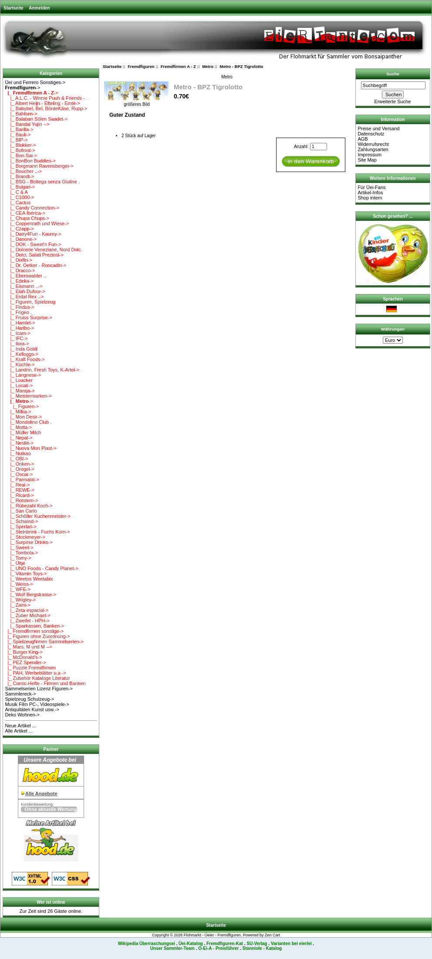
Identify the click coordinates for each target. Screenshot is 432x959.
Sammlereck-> (20, 693)
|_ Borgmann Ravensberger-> (39, 166)
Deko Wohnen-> (22, 714)
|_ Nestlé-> (19, 443)
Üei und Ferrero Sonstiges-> (35, 82)
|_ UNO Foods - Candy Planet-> (41, 568)
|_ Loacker (18, 380)
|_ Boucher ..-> (23, 171)
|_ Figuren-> (22, 406)
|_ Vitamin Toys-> (26, 573)
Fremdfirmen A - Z (178, 66)
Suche (392, 73)
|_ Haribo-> (19, 328)
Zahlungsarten (373, 149)
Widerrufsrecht (373, 144)
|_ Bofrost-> (20, 150)
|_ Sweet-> (19, 547)
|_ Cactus (17, 202)
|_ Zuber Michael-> (27, 615)
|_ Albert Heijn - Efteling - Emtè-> (42, 103)
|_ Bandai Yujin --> (27, 124)
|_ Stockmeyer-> (25, 537)
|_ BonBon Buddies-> (30, 160)
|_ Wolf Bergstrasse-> (30, 594)
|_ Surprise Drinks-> (29, 542)
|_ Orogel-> (19, 469)
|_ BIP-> (16, 139)
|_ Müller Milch (23, 432)
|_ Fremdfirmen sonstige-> (34, 631)
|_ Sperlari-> (20, 526)
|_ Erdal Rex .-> (24, 296)
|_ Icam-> (17, 333)
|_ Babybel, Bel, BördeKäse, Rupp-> (46, 108)
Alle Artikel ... (19, 730)
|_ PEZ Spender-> (25, 662)
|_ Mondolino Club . (28, 422)
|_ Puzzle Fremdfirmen (30, 667)
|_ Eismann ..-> (23, 286)
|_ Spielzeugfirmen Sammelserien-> (44, 641)
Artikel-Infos (370, 192)
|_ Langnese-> (23, 375)
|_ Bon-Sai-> (21, 155)
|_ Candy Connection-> (32, 207)
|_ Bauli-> (17, 134)
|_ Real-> (17, 484)
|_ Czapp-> (19, 228)
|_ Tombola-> (21, 552)
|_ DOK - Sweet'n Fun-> (33, 244)
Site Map (367, 159)
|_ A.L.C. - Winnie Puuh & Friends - (44, 98)
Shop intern (370, 197)
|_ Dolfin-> (18, 260)
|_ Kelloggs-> (21, 354)
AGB (363, 139)
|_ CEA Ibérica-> (25, 213)
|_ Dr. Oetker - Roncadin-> (35, 265)
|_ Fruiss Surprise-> (28, 317)
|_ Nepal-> (18, 437)
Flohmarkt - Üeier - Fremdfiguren (212, 935)
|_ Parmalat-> (22, 479)
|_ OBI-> (16, 458)
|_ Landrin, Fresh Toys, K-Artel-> (42, 369)
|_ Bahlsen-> (21, 113)
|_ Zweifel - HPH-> (27, 620)
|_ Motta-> (18, 427)
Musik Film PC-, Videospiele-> (37, 704)
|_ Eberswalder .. (25, 275)
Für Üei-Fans (371, 187)
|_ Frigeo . (18, 312)
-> (22, 87)
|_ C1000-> (19, 197)
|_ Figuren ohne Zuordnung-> (37, 636)
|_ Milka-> (18, 411)
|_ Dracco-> (20, 270)
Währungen (393, 329)
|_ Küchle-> (19, 364)
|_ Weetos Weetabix (29, 578)
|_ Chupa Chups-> (27, 218)
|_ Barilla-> (19, 129)
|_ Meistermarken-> (28, 395)
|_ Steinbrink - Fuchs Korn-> (37, 531)
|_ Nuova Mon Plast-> (30, 448)
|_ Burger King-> (23, 652)
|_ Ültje (15, 563)
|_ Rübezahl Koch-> (28, 505)
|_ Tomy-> (18, 558)
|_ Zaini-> (17, 605)
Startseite (13, 8)
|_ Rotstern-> (21, 500)
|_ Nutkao (17, 453)
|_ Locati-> (19, 385)
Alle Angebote (41, 793)
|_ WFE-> (17, 589)
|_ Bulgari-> (20, 186)
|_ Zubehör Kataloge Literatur (37, 678)
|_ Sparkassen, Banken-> (34, 625)
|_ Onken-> (19, 463)
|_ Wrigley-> (20, 599)
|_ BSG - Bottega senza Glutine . (42, 181)
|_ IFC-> (16, 338)
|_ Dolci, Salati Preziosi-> (34, 254)
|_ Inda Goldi (21, 348)
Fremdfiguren (141, 66)
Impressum (369, 154)
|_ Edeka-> (19, 281)
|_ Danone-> (21, 239)
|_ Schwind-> (21, 521)
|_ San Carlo (21, 510)
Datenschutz (371, 133)
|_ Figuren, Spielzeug (30, 301)
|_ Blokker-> (20, 145)
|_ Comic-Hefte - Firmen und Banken (45, 683)
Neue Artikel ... (20, 725)
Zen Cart (272, 935)
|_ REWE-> (19, 490)
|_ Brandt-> (19, 176)
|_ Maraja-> (19, 390)
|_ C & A (16, 192)
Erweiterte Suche (393, 101)
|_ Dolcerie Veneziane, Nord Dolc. (43, 249)
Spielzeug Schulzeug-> (29, 699)
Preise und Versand (378, 128)
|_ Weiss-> (19, 584)
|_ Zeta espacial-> (26, 610)
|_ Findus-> (19, 307)
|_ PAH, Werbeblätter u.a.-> (35, 672)
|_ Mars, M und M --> (28, 646)
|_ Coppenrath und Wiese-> (37, 223)
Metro (207, 66)
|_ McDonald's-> (23, 657)
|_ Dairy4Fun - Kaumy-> (33, 233)
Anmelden (39, 8)
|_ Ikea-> (17, 343)
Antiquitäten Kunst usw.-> (32, 709)
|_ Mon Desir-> (23, 416)
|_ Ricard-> (19, 495)
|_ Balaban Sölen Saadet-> (36, 119)
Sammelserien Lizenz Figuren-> (39, 688)
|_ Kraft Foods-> (24, 359)
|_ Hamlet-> (20, 322)
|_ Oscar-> (19, 474)
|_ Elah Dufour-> (25, 291)
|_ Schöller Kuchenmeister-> (38, 516)
